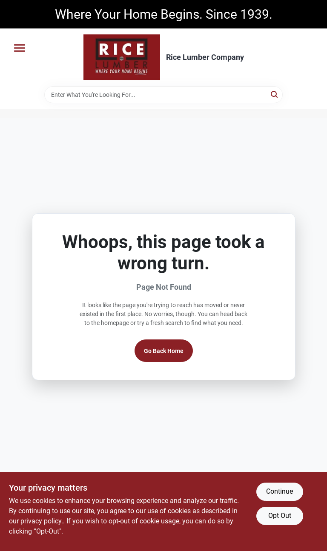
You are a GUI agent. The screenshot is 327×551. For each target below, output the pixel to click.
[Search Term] (163, 94)
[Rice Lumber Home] (121, 57)
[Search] (275, 94)
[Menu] (19, 48)
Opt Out (279, 515)
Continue (279, 491)
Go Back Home (164, 351)
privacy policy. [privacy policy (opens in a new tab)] (41, 521)
